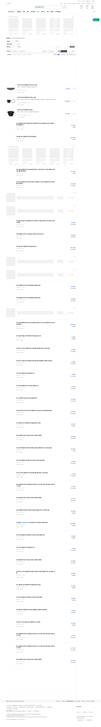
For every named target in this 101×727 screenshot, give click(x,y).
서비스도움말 (91, 712)
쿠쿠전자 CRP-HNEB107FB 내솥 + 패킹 (26, 97)
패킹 (28, 99)
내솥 (26, 99)
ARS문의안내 (89, 720)
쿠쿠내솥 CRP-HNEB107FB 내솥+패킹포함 (26, 136)
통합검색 (19, 11)
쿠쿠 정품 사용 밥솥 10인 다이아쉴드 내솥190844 (32, 522)
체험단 (89, 3)
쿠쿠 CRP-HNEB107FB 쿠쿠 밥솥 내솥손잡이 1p (27, 385)
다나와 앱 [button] (8, 3)
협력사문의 (93, 701)
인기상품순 (9, 54)
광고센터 (87, 701)
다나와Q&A (58, 11)
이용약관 (63, 701)
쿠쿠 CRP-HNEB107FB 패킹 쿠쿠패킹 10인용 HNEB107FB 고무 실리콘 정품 (33, 448)
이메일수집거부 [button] (80, 720)
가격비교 (15, 51)
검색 (72, 46)
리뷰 (48, 11)
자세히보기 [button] (29, 711)
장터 (28, 11)
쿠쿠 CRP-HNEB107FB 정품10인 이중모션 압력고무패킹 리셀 (30, 535)
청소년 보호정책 (77, 701)
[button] (81, 7)
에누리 (79, 1)
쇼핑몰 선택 (44, 51)
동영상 (52, 11)
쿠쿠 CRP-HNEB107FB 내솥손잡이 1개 (25, 373)
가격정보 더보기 (70, 88)
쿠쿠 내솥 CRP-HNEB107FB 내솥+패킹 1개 (26, 246)
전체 (9, 51)
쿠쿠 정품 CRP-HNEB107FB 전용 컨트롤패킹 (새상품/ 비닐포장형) (31, 609)
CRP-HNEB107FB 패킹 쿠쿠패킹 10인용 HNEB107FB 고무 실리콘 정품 (32, 510)
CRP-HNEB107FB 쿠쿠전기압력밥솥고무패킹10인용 (28, 285)
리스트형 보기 (68, 51)
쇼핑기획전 (78, 3)
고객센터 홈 (78, 712)
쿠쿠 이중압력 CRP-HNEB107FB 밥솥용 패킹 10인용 (28, 423)
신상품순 (24, 54)
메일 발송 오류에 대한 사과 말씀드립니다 (16, 701)
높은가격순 (19, 54)
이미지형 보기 (70, 51)
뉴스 (38, 11)
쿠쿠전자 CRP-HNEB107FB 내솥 (25, 110)
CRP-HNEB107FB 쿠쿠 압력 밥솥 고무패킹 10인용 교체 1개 (30, 234)
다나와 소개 (58, 701)
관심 (24, 90)
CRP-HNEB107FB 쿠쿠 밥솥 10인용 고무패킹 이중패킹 (29, 435)
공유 (93, 11)
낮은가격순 (14, 54)
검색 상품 (22, 51)
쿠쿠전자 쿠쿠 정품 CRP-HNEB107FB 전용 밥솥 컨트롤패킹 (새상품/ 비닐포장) (34, 360)
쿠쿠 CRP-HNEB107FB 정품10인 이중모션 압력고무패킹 (29, 597)
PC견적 (68, 3)
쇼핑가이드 (33, 11)
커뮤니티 (82, 3)
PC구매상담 (73, 3)
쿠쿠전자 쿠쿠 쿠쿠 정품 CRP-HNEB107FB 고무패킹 (28, 622)
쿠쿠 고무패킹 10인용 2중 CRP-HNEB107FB (26, 398)
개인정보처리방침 (69, 701)
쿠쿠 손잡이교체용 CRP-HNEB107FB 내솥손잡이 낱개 (28, 336)
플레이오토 (88, 1)
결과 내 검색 (63, 51)
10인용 (22, 99)
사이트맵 (83, 701)
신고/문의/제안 (84, 712)
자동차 (61, 3)
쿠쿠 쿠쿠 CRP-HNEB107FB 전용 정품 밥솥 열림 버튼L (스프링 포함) (32, 472)
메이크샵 (93, 1)
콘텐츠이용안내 (36, 711)
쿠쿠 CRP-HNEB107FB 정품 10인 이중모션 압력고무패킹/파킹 (30, 460)
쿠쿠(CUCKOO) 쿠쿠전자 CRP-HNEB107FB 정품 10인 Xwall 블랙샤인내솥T (34, 410)
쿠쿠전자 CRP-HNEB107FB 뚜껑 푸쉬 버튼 (27, 85)
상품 (24, 11)
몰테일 (83, 1)
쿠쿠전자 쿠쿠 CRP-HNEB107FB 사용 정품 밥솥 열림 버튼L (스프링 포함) (33, 348)
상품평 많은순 (29, 54)
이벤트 (86, 3)
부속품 (18, 87)
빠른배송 (19, 46)
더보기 (93, 3)
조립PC (65, 3)
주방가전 (17, 41)
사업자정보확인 (49, 707)
